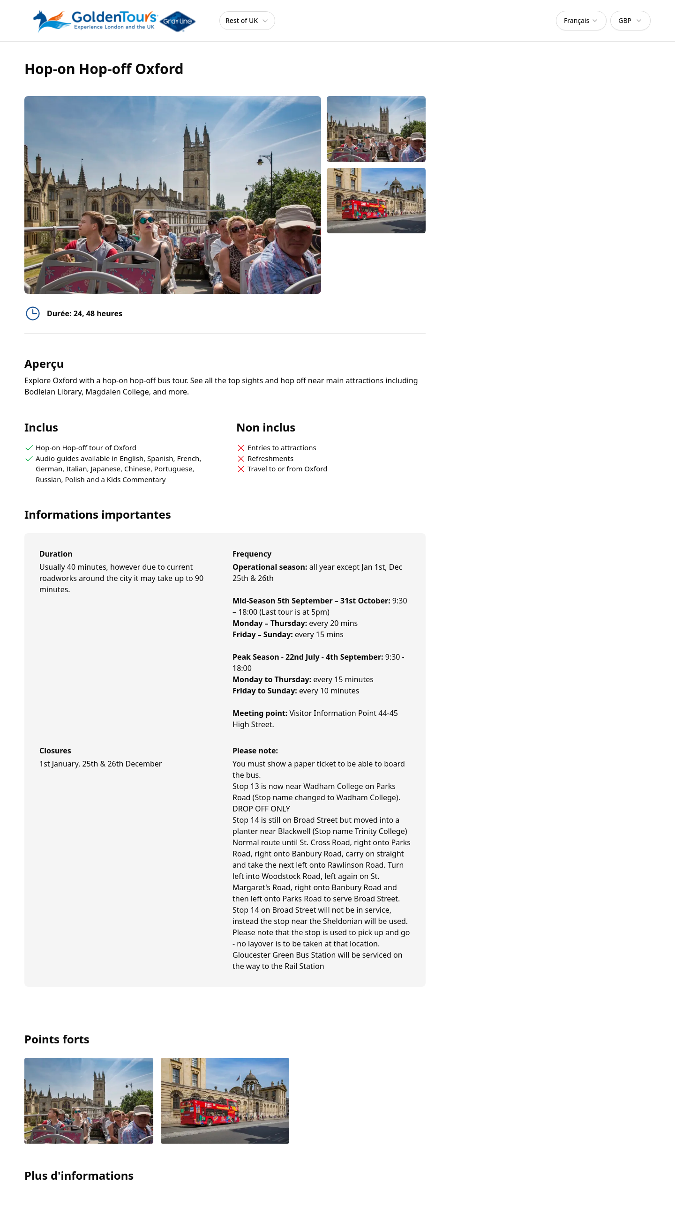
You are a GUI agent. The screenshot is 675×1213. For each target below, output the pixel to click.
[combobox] (581, 20)
